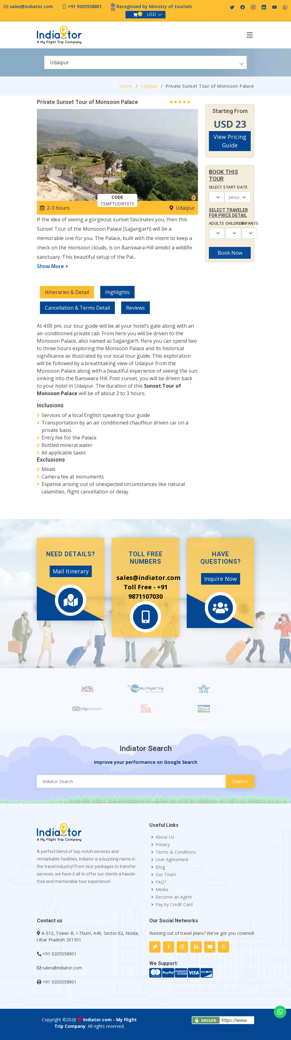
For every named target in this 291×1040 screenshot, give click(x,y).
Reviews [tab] (135, 307)
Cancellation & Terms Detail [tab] (77, 307)
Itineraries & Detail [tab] (67, 292)
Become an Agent (173, 897)
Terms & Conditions (175, 852)
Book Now (230, 252)
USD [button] (151, 14)
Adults (213, 223)
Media (161, 889)
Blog (160, 867)
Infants (246, 223)
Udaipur (149, 86)
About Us (164, 837)
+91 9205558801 (85, 6)
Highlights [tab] (117, 292)
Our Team (165, 874)
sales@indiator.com (31, 6)
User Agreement (172, 859)
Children (229, 223)
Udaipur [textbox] (59, 62)
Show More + (52, 266)
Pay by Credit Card (174, 904)
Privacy (162, 844)
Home (126, 86)
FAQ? (160, 882)
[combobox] (145, 62)
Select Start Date (228, 187)
